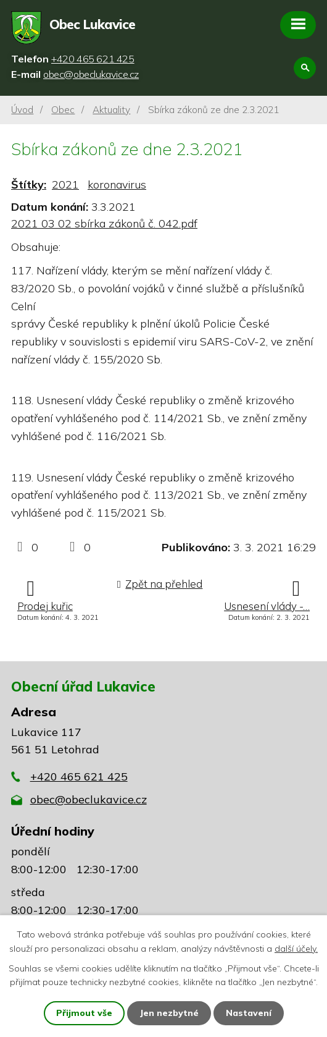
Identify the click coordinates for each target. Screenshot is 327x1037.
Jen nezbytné (169, 1012)
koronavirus (117, 184)
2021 (65, 184)
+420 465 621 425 (79, 776)
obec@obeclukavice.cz (88, 799)
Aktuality (111, 110)
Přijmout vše (84, 1012)
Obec (63, 110)
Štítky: (28, 184)
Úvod (22, 110)
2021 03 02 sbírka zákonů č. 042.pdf (104, 223)
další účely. (296, 948)
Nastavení (248, 1012)
